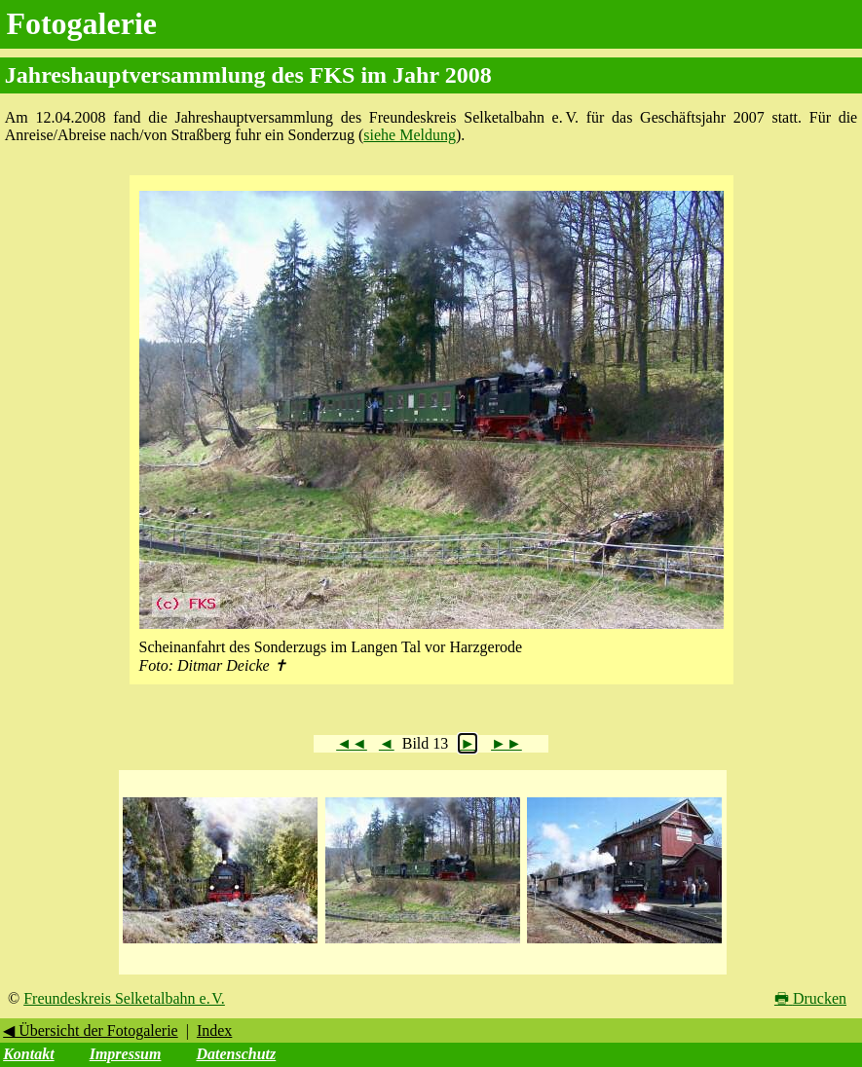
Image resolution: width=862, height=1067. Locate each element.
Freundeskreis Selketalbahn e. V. (124, 998)
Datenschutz (236, 1054)
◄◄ (351, 743)
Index (214, 1030)
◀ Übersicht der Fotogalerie (90, 1030)
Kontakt (28, 1054)
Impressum (126, 1054)
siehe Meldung (409, 135)
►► (506, 743)
